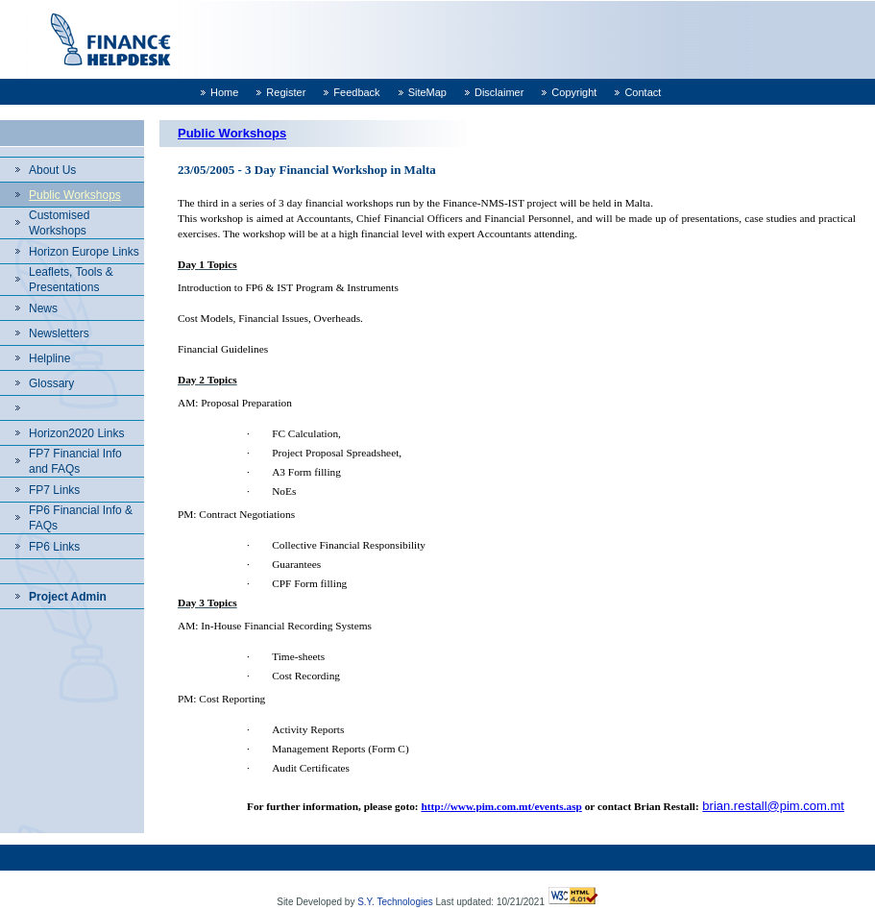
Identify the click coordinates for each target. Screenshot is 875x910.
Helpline (49, 358)
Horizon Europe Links (84, 251)
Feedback (356, 92)
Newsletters (59, 333)
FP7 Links (54, 490)
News (43, 308)
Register (285, 92)
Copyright (573, 92)
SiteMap (427, 92)
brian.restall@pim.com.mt (773, 806)
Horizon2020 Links (76, 433)
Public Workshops (75, 195)
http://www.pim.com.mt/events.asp (501, 806)
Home (224, 92)
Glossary (51, 383)
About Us (52, 170)
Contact (642, 92)
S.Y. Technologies (395, 902)
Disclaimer (498, 92)
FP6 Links (54, 546)
